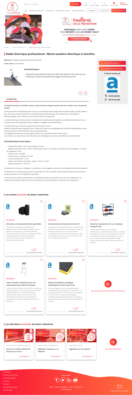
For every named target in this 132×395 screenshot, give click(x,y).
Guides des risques (63, 11)
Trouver (75, 4)
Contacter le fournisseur (112, 69)
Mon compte (114, 4)
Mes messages (94, 4)
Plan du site (7, 390)
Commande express (110, 63)
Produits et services (37, 11)
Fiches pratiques (79, 11)
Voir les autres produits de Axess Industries (108, 286)
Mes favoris (104, 4)
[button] (5, 29)
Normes (6, 381)
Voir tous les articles (113, 344)
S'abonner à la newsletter (119, 388)
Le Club (85, 4)
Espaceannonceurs (124, 3)
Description (12, 99)
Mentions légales (61, 387)
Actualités (50, 11)
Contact (6, 384)
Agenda (92, 10)
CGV (70, 387)
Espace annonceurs (10, 387)
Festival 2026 (119, 10)
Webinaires (104, 10)
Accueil (6, 47)
